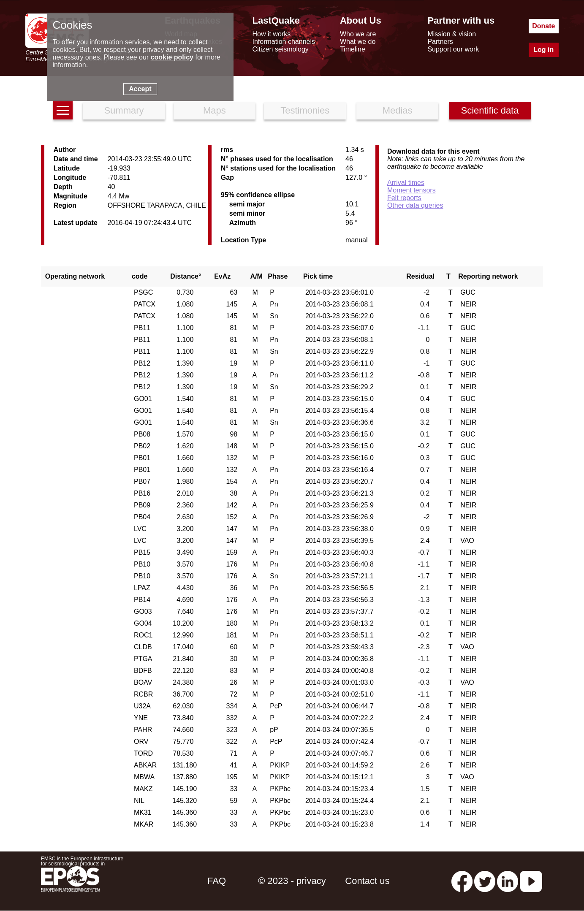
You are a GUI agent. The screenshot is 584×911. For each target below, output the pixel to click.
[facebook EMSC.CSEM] (462, 881)
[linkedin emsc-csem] (507, 881)
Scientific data (490, 110)
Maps (214, 110)
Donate (543, 26)
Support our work (453, 49)
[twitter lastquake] (484, 881)
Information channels (283, 41)
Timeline (352, 49)
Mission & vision (451, 34)
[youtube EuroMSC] (531, 881)
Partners (440, 41)
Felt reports (404, 197)
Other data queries (415, 205)
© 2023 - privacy (292, 881)
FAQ (216, 881)
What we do (357, 41)
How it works (271, 34)
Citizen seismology (280, 49)
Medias (398, 110)
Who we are (358, 34)
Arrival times (405, 182)
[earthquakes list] (63, 110)
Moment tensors (411, 190)
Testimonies (304, 110)
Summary (124, 110)
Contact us (367, 881)
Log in (543, 49)
